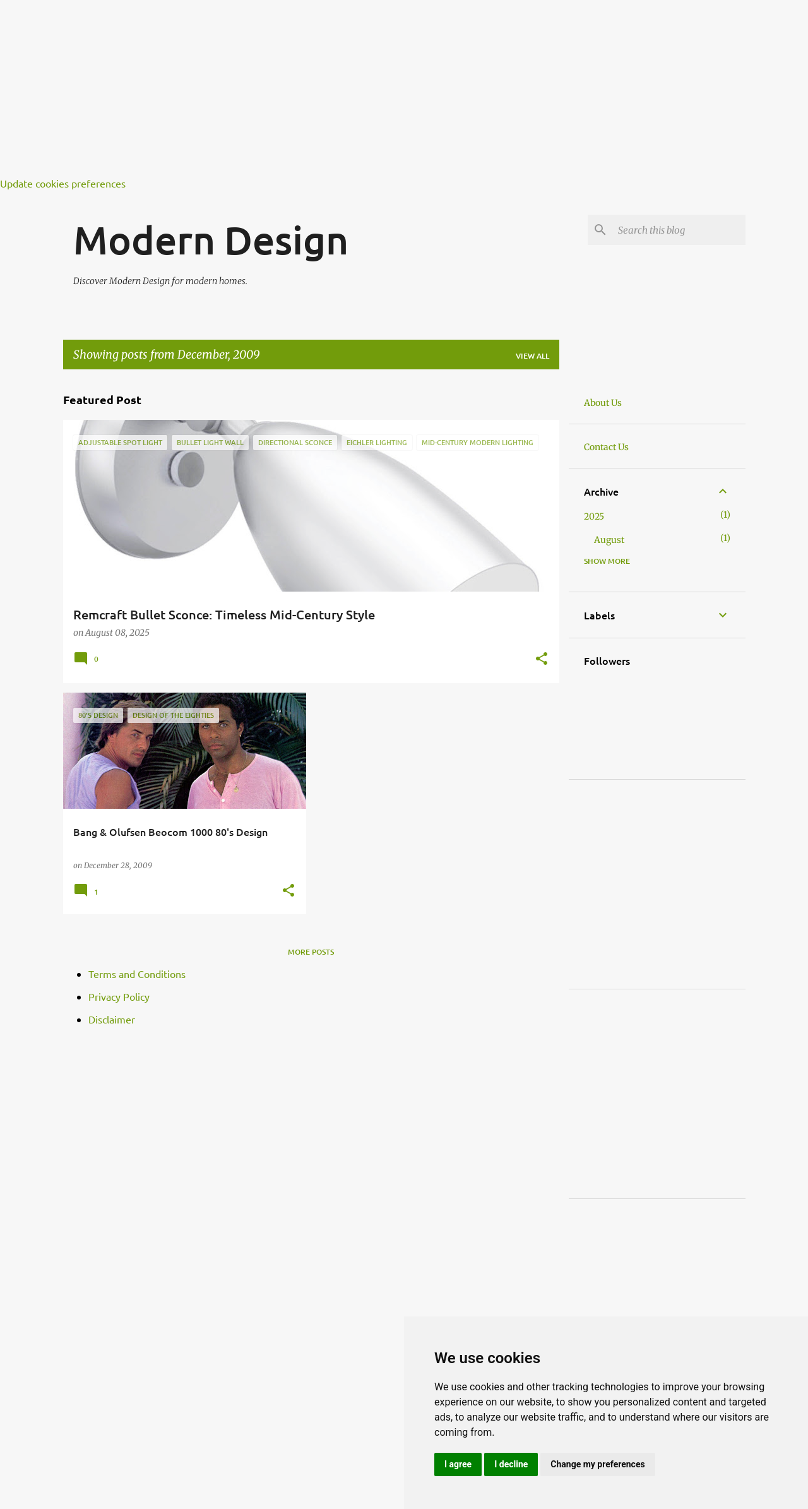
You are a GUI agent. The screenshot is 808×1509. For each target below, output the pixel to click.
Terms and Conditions (137, 973)
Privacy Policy (119, 996)
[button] (541, 660)
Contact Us (606, 447)
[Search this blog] (679, 230)
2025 (594, 516)
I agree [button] (458, 1464)
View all (532, 355)
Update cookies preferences (63, 183)
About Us (603, 403)
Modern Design (210, 239)
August (609, 540)
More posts (311, 951)
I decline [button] (511, 1464)
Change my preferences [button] (597, 1464)
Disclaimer (111, 1019)
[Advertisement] (379, 88)
